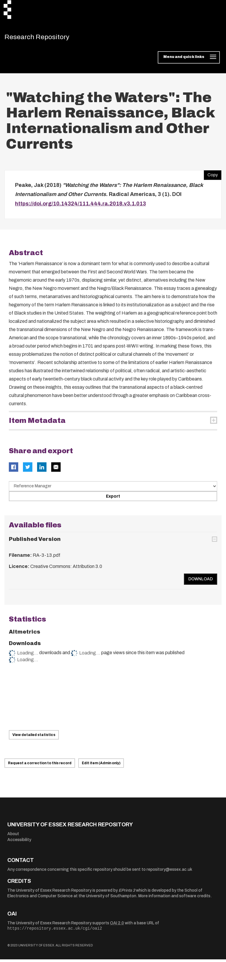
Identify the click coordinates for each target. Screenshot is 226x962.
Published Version (35, 542)
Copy (211, 176)
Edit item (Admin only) (101, 766)
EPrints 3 (127, 893)
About (13, 836)
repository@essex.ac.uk (169, 872)
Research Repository (45, 38)
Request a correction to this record (40, 766)
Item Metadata (37, 423)
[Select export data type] (113, 489)
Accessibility (19, 842)
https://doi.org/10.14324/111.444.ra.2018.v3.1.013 (80, 206)
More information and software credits (174, 898)
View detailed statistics (33, 737)
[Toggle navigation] (189, 60)
